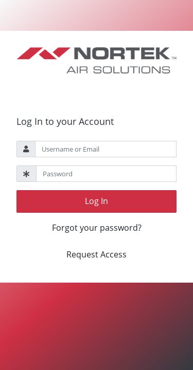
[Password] (106, 173)
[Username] (106, 149)
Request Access (96, 254)
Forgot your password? (97, 227)
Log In (96, 201)
